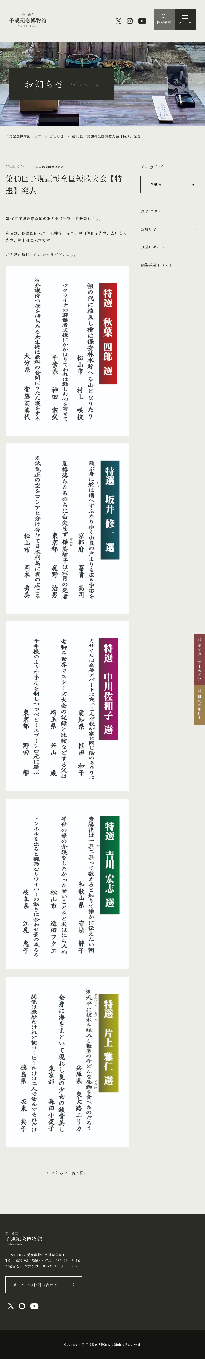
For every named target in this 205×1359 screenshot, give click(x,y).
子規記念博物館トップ (23, 136)
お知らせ (57, 136)
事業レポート (152, 247)
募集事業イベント (156, 265)
